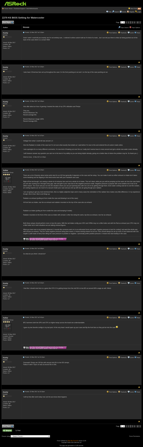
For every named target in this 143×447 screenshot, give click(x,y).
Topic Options (134, 27)
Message (26, 27)
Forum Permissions (135, 436)
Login (139, 12)
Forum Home (8, 8)
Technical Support (19, 8)
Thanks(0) (122, 32)
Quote (132, 32)
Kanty (6, 33)
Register (131, 12)
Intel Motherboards (32, 8)
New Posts (134, 8)
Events (123, 12)
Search (117, 12)
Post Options (112, 32)
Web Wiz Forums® (73, 440)
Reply (138, 32)
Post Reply (7, 22)
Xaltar (6, 170)
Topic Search (123, 27)
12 (137, 22)
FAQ (110, 12)
